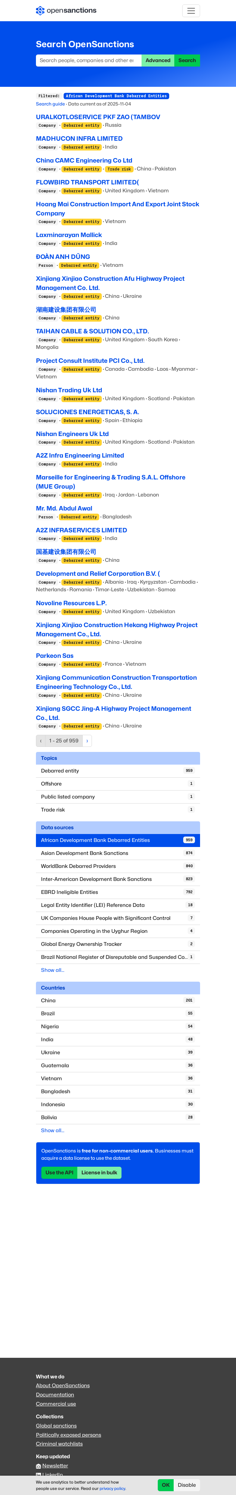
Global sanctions (56, 1426)
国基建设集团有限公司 (66, 551)
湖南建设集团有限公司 (66, 309)
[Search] (89, 61)
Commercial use (56, 1404)
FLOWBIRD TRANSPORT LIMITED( (87, 182)
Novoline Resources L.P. (71, 603)
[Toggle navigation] (191, 10)
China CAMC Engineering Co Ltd (84, 160)
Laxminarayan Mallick (69, 235)
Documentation (55, 1395)
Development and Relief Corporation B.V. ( (98, 573)
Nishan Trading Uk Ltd (69, 390)
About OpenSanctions (63, 1386)
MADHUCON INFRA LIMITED (79, 138)
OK (166, 1485)
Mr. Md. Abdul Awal (64, 508)
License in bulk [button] (99, 1173)
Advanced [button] (158, 60)
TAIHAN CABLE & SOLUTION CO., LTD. (92, 331)
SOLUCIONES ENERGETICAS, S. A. (87, 412)
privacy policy (112, 1488)
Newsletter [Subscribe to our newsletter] (55, 1466)
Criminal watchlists (59, 1444)
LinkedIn (52, 1475)
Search (187, 60)
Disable (187, 1485)
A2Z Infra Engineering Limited (80, 455)
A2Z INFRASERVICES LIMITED (81, 530)
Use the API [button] (59, 1173)
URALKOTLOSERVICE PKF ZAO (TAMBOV (98, 117)
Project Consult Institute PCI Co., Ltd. (90, 360)
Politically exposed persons (68, 1435)
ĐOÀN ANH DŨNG (63, 256)
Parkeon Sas (54, 655)
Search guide (50, 103)
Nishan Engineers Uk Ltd (72, 434)
